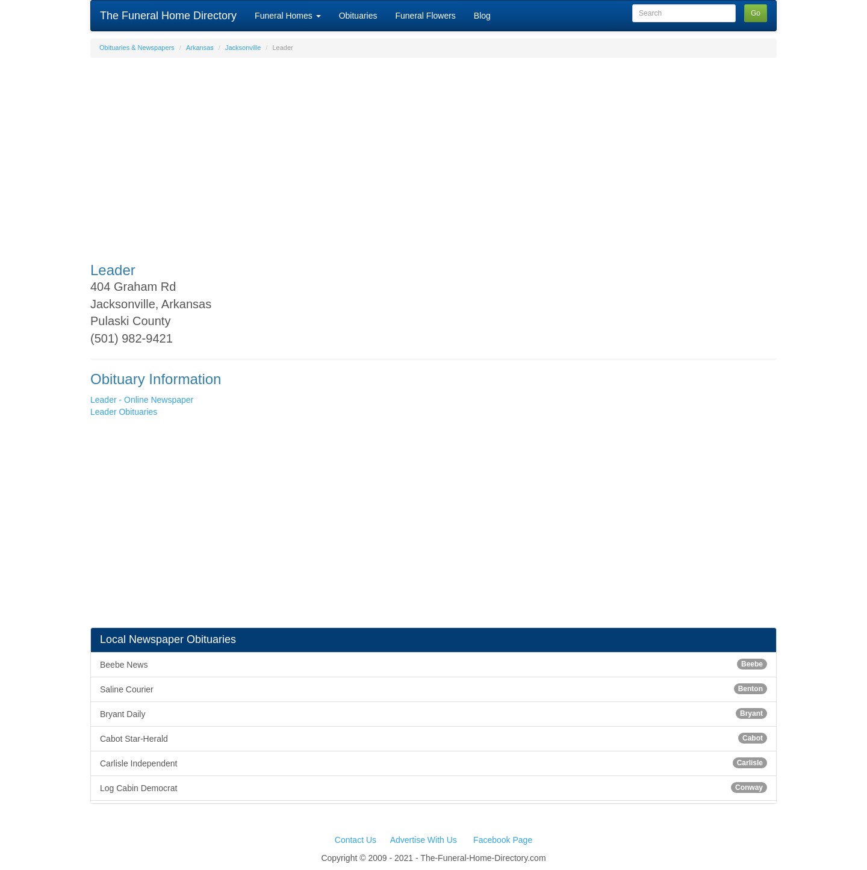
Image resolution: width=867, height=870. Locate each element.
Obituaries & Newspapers (137, 47)
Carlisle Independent (433, 762)
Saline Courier (433, 688)
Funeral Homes (288, 15)
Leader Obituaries (123, 412)
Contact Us (355, 840)
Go (755, 13)
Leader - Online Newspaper (141, 400)
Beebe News (433, 664)
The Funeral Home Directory (168, 16)
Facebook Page (502, 840)
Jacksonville (243, 47)
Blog (482, 15)
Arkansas (200, 47)
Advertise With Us (423, 840)
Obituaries (358, 15)
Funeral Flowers (425, 15)
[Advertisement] (433, 154)
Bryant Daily (433, 713)
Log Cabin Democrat (433, 787)
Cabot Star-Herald (433, 738)
